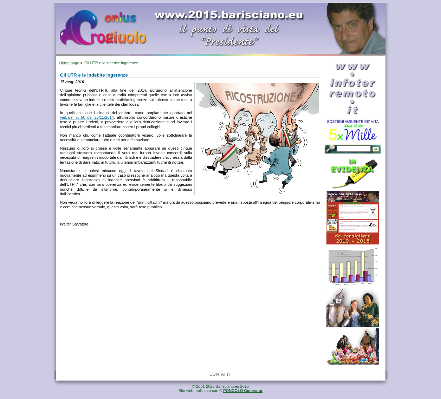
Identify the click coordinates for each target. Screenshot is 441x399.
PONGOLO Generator (242, 390)
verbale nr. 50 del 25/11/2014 (87, 117)
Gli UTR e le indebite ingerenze (111, 63)
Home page (69, 63)
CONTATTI (219, 374)
